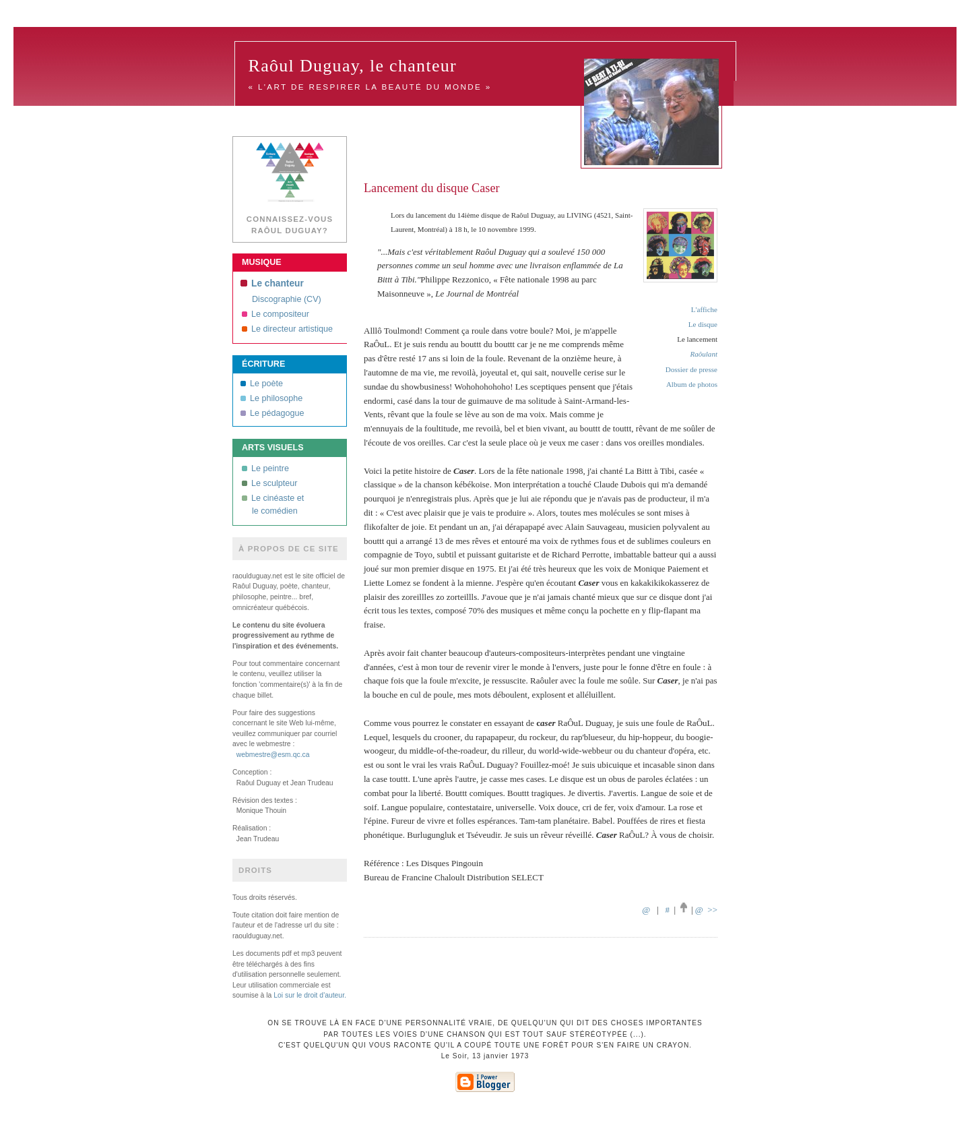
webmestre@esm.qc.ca (273, 754)
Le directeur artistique (287, 329)
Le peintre (265, 468)
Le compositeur (275, 314)
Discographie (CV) (286, 299)
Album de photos (691, 384)
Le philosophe (271, 398)
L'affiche (704, 309)
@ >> (706, 910)
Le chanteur (272, 283)
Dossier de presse (691, 369)
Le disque (702, 324)
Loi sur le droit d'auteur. (309, 995)
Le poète (261, 383)
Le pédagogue (272, 413)
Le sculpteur (270, 483)
